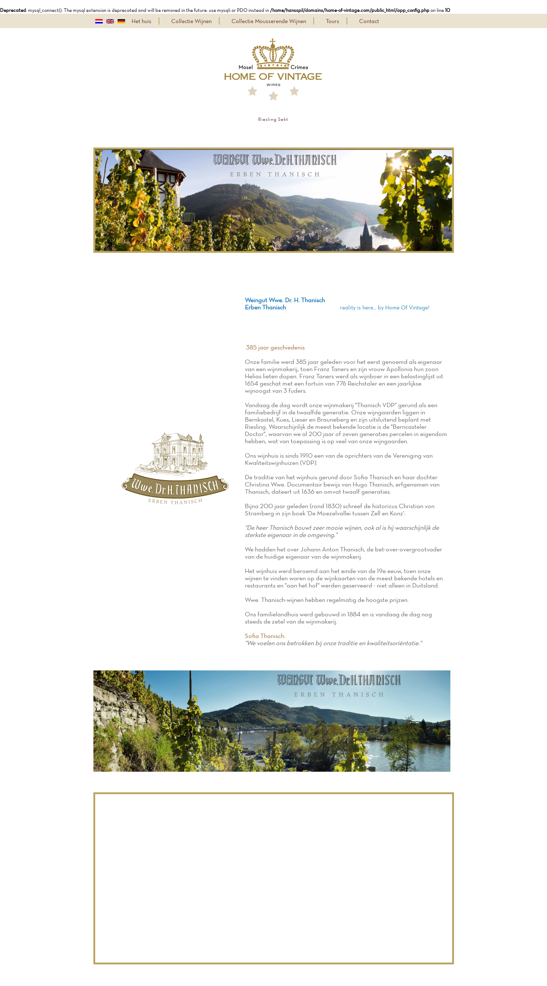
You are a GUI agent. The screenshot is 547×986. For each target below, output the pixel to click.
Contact (369, 21)
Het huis (141, 21)
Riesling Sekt (273, 119)
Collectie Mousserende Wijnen (268, 21)
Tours (332, 21)
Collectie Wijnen (191, 21)
